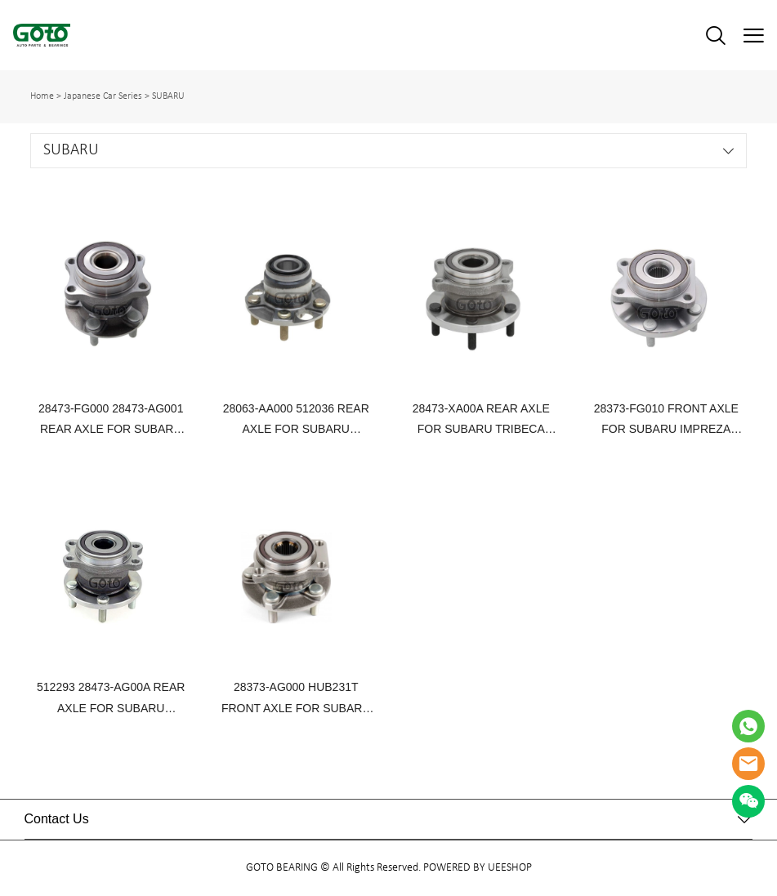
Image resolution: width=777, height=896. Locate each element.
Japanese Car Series (103, 96)
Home (42, 96)
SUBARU (168, 96)
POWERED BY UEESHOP (477, 868)
